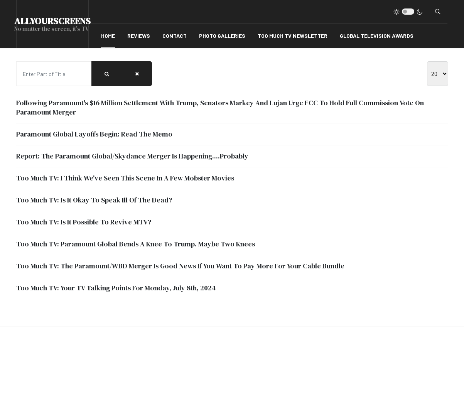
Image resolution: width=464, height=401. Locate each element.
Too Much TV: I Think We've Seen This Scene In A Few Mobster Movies (125, 178)
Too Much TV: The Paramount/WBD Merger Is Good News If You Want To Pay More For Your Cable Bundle (180, 266)
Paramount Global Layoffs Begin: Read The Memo (94, 134)
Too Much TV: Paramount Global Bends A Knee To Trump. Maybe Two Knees (135, 244)
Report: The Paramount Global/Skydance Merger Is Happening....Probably (132, 156)
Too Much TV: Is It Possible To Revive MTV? (83, 222)
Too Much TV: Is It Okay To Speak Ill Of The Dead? (94, 200)
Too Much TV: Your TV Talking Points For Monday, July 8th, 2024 (116, 288)
